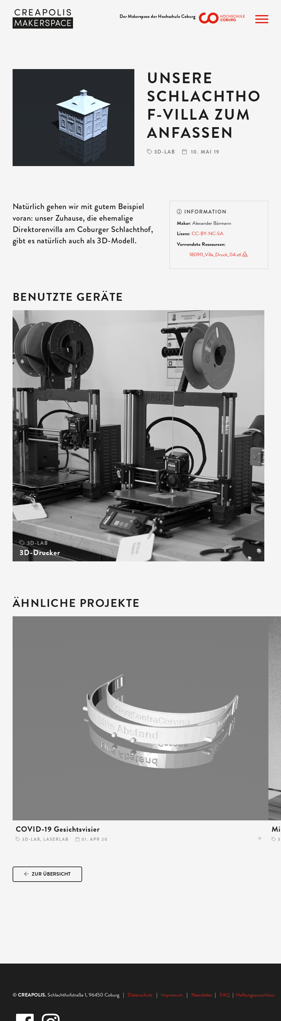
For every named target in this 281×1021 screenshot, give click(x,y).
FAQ (226, 995)
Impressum (172, 995)
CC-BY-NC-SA (208, 233)
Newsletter (202, 995)
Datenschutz (140, 995)
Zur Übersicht (47, 874)
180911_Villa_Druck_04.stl (218, 254)
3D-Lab (164, 151)
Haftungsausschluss (255, 995)
